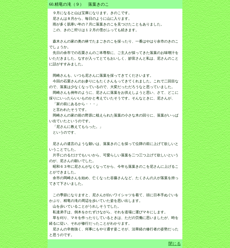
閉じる (174, 243)
